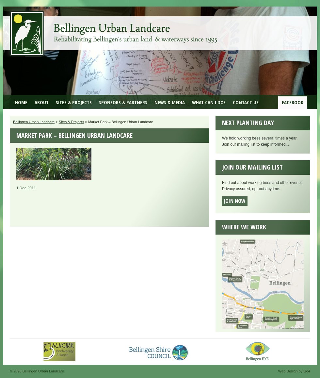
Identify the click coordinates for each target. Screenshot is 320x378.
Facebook (292, 102)
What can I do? (209, 102)
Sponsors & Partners (123, 102)
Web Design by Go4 (294, 371)
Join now (235, 201)
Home (21, 102)
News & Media (169, 102)
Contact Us (246, 102)
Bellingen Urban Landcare (114, 29)
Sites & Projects (74, 102)
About (42, 102)
